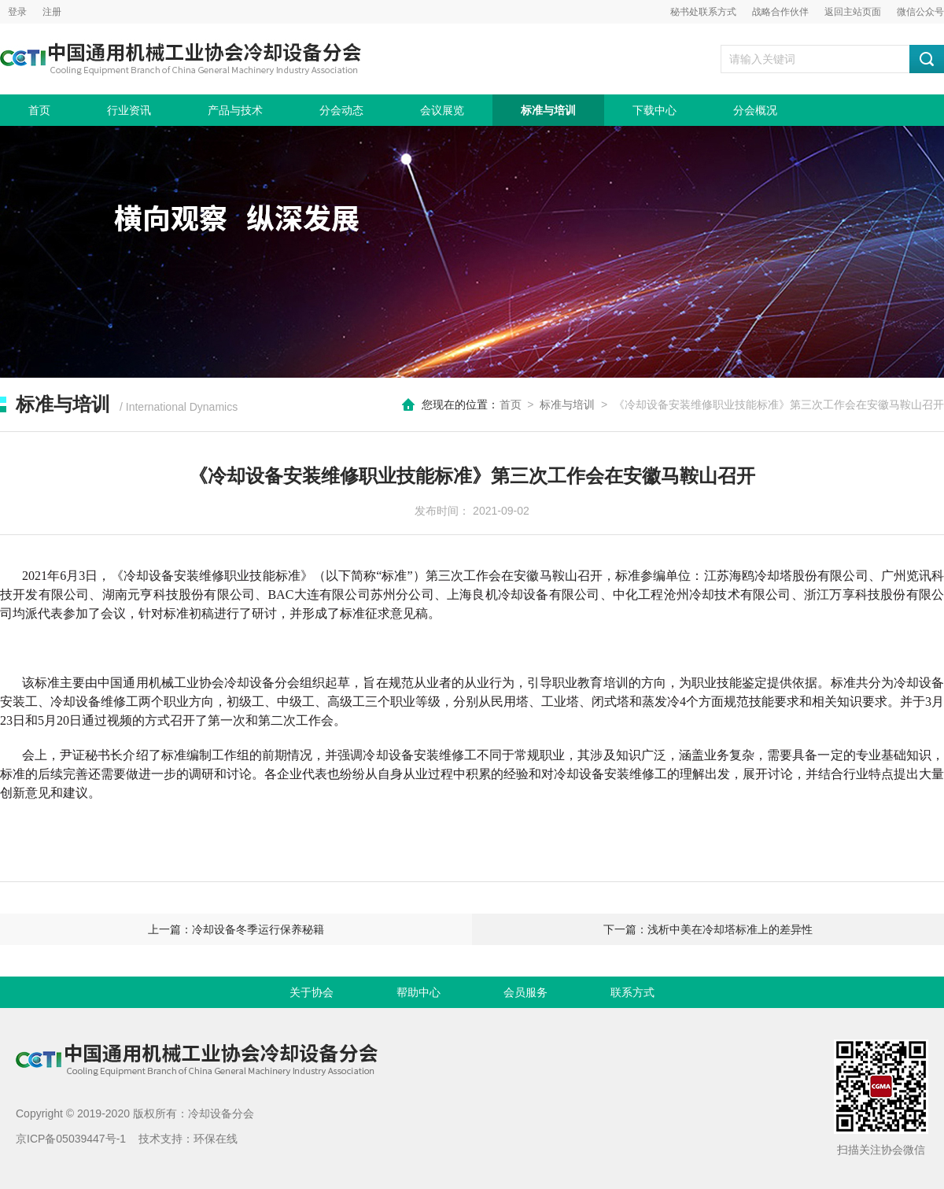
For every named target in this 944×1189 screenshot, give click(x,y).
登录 (17, 11)
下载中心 (654, 110)
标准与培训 (548, 110)
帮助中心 (418, 992)
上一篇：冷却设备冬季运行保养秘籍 (236, 929)
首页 (39, 110)
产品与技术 (235, 110)
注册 (51, 11)
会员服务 (525, 992)
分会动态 (341, 110)
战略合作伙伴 (780, 11)
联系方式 (632, 992)
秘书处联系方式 (703, 11)
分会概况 (755, 110)
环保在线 (216, 1138)
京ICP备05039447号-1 (71, 1138)
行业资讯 (129, 110)
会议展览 (442, 110)
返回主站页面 (852, 11)
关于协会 (311, 992)
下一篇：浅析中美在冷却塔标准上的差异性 (708, 929)
